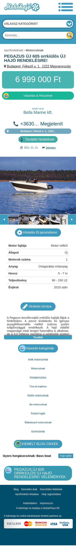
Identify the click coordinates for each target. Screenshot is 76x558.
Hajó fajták (66, 455)
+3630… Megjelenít (41, 123)
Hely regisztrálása (51, 494)
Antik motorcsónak (38, 359)
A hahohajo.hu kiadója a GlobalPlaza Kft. (38, 508)
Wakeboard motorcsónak (38, 422)
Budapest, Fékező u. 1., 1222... (38, 131)
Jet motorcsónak (38, 404)
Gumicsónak (38, 431)
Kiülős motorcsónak (38, 395)
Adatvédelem (30, 503)
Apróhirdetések (13, 50)
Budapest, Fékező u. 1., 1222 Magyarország (39, 66)
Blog (16, 489)
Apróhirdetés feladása (27, 494)
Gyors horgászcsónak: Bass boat (27, 455)
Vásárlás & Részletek (38, 95)
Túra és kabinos (38, 386)
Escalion (66, 515)
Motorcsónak (38, 368)
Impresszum (46, 503)
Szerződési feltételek (51, 489)
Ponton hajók (38, 413)
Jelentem (51, 147)
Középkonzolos (38, 377)
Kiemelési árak (29, 489)
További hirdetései (39, 139)
